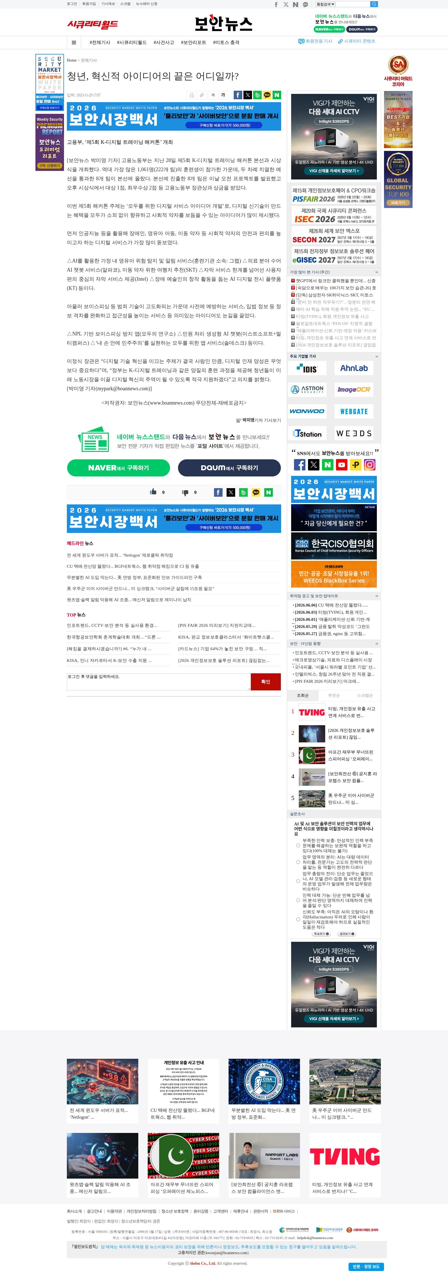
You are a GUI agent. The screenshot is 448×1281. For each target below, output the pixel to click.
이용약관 (114, 1211)
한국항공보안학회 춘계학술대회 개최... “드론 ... (114, 637)
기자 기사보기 (258, 420)
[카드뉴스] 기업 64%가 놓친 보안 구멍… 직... (222, 648)
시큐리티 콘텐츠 (359, 41)
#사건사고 (164, 42)
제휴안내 (240, 1211)
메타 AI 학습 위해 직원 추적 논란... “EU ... (335, 309)
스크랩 (125, 4)
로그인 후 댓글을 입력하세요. (159, 681)
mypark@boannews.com (123, 388)
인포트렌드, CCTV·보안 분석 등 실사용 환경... (112, 625)
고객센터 (220, 1211)
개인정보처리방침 (141, 1211)
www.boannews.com (171, 403)
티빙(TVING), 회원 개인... (330, 612)
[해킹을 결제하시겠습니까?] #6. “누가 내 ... (109, 648)
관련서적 (260, 1211)
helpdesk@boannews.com (315, 1238)
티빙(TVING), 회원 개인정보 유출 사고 (332, 316)
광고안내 (94, 1211)
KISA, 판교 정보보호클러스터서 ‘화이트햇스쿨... (226, 637)
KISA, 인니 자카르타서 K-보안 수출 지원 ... (109, 660)
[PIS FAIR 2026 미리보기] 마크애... (327, 681)
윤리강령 (200, 1211)
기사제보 (108, 4)
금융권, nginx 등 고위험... (330, 633)
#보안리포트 (193, 42)
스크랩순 (365, 695)
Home (72, 60)
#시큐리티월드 (132, 42)
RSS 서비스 (286, 1211)
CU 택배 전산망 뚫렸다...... (331, 605)
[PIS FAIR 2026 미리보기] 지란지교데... (216, 625)
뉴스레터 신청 (146, 4)
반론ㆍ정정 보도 (366, 1267)
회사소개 (74, 1211)
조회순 (303, 695)
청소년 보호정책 (174, 1211)
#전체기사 (100, 42)
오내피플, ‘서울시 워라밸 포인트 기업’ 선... (335, 667)
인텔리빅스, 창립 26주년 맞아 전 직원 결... (334, 674)
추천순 (334, 695)
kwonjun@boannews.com (226, 1253)
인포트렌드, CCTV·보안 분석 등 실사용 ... (334, 652)
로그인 (72, 4)
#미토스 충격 (226, 42)
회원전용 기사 (319, 41)
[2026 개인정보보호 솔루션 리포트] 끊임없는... (224, 660)
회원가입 (89, 4)
